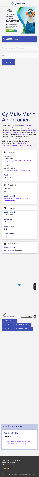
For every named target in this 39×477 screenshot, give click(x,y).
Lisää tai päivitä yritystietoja (11, 460)
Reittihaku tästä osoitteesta (16, 325)
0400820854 (21, 134)
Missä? (4, 55)
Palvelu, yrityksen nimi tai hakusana (13, 48)
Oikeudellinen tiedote (8, 465)
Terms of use (17, 316)
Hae (8, 62)
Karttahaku (9, 320)
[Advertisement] (19, 86)
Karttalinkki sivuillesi (8, 462)
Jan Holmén (8, 250)
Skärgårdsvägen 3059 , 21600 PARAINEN (17, 161)
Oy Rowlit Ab (11, 433)
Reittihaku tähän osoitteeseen (17, 329)
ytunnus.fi (10, 474)
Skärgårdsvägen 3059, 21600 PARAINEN (17, 170)
